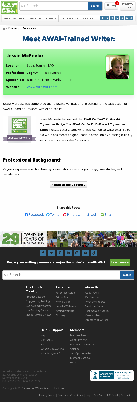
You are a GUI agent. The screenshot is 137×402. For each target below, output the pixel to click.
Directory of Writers (96, 320)
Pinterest (73, 215)
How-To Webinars (66, 306)
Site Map (99, 395)
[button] (111, 6)
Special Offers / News (38, 315)
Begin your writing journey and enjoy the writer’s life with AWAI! (68, 262)
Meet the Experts (95, 301)
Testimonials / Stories (97, 311)
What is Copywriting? (53, 349)
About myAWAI (79, 340)
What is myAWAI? (50, 353)
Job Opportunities (81, 353)
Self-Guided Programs (39, 306)
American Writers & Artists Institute (44, 388)
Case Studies (92, 315)
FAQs (44, 344)
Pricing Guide (63, 301)
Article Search (63, 297)
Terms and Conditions (70, 395)
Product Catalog (35, 296)
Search (95, 6)
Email (108, 215)
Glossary (61, 315)
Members (88, 18)
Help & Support (69, 18)
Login (73, 362)
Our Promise (92, 297)
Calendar (75, 349)
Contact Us (47, 340)
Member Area (78, 335)
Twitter (55, 215)
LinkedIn (92, 215)
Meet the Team (94, 306)
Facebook (36, 215)
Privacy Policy (47, 395)
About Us (51, 18)
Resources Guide (65, 292)
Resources (35, 18)
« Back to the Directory (68, 185)
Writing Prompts (65, 311)
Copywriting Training (38, 301)
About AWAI (92, 292)
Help (43, 335)
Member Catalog (80, 358)
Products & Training (14, 18)
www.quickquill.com (42, 87)
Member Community (82, 344)
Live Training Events (37, 310)
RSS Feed (112, 395)
